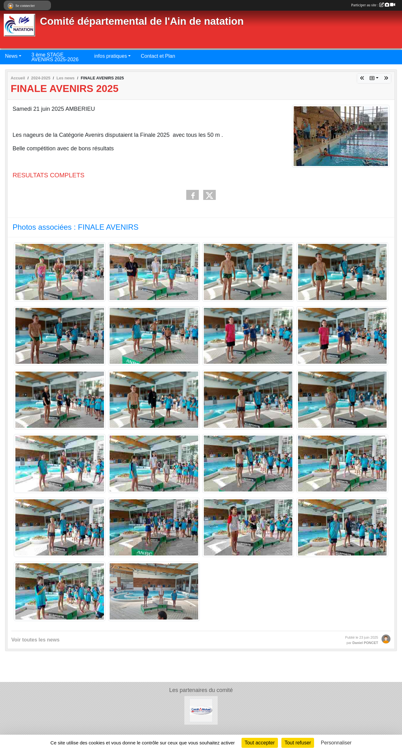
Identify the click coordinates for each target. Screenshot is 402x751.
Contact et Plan (158, 56)
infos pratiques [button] (110, 56)
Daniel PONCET (365, 643)
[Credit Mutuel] (201, 710)
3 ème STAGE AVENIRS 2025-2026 (55, 57)
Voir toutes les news (35, 639)
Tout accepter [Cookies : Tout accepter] (260, 742)
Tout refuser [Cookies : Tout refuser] (298, 742)
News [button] (11, 56)
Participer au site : (373, 5)
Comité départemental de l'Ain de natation (142, 21)
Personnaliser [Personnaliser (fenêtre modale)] (336, 742)
